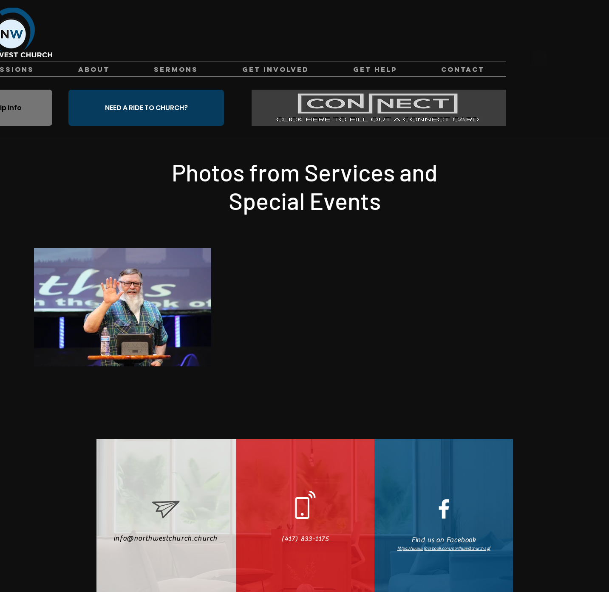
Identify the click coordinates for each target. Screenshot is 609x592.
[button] (539, 55)
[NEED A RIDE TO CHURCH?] (146, 108)
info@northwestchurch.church (165, 538)
